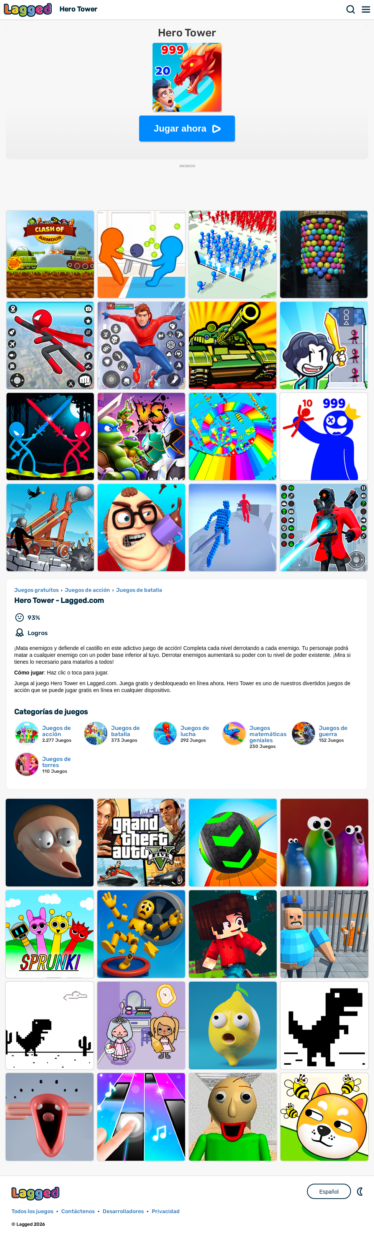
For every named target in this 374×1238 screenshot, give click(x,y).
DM (360, 1191)
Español (329, 1192)
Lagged (29, 10)
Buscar (351, 9)
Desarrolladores (123, 1211)
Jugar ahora (180, 128)
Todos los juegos (32, 1211)
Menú (366, 9)
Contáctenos (78, 1211)
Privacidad (166, 1211)
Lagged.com (36, 1193)
